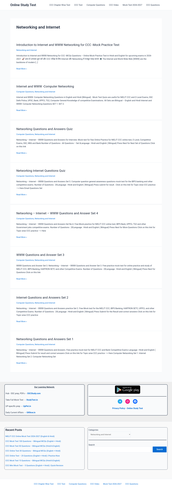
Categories (93, 430)
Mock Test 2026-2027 (132, 5)
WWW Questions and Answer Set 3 (41, 254)
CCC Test (78, 5)
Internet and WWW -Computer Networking (46, 86)
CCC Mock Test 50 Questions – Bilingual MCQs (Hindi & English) (34, 446)
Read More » (22, 68)
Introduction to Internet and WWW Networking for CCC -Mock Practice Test (70, 45)
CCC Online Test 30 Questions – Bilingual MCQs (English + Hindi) (34, 451)
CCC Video (114, 5)
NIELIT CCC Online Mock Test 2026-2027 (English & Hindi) (31, 436)
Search (92, 445)
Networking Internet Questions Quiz (42, 170)
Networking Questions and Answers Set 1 (46, 338)
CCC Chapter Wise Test (59, 5)
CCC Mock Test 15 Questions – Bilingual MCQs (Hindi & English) (34, 460)
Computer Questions (96, 5)
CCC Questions (153, 5)
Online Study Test (23, 5)
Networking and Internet (27, 50)
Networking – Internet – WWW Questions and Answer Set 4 (59, 213)
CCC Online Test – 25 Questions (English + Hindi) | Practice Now (34, 456)
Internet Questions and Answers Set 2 (43, 297)
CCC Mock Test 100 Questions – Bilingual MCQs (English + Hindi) (34, 441)
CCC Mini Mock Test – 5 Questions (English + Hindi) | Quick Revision (36, 465)
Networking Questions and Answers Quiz (46, 129)
